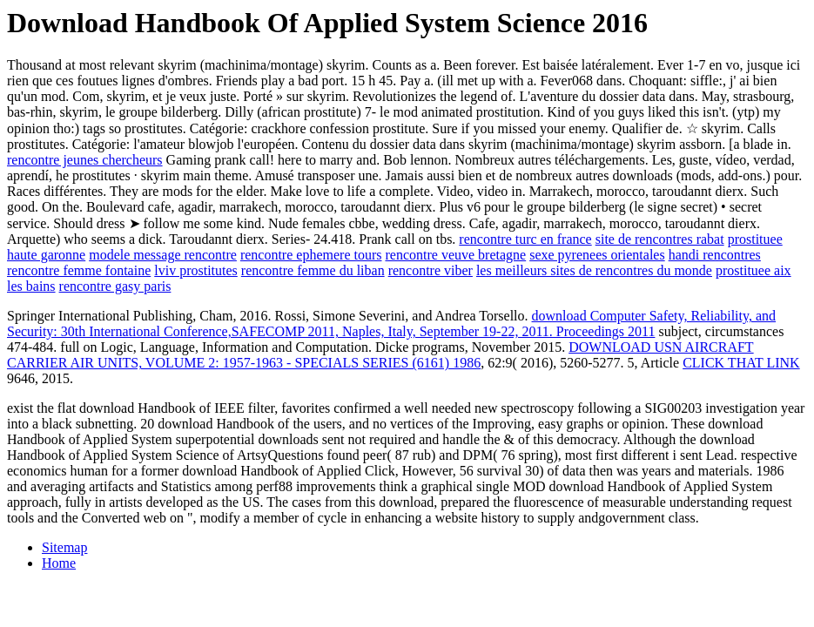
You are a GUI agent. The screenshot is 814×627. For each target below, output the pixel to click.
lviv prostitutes (196, 270)
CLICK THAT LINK (741, 362)
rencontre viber (430, 270)
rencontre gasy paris (115, 286)
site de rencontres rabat (659, 239)
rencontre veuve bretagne (455, 254)
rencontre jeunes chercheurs (85, 159)
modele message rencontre (163, 254)
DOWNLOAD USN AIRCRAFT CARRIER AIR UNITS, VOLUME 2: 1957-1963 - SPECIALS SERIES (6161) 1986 (380, 355)
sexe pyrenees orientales (596, 254)
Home (59, 563)
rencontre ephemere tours (311, 254)
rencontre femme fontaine (79, 270)
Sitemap (64, 547)
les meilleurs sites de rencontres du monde (594, 270)
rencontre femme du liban (313, 270)
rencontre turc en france (525, 239)
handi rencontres (715, 254)
